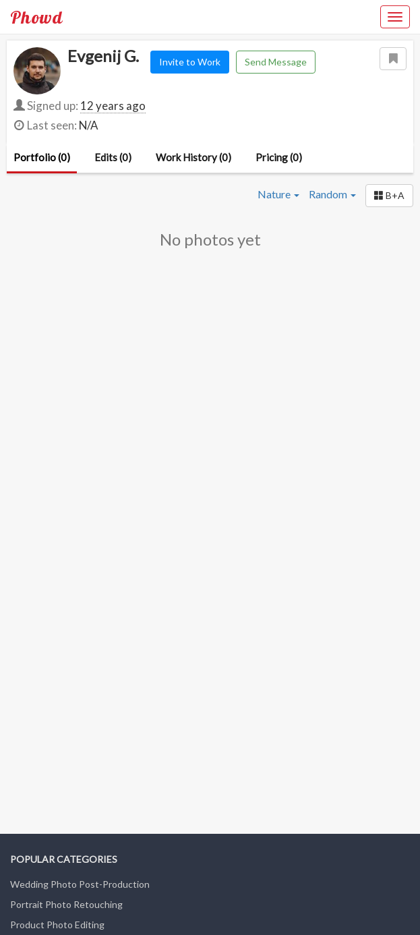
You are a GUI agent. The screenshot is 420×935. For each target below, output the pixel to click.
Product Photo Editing (57, 924)
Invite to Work (189, 61)
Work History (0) (193, 157)
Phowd (36, 17)
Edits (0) (112, 157)
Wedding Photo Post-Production (80, 884)
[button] (389, 195)
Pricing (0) (279, 157)
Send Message (276, 61)
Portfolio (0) (41, 157)
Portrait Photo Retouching (66, 904)
